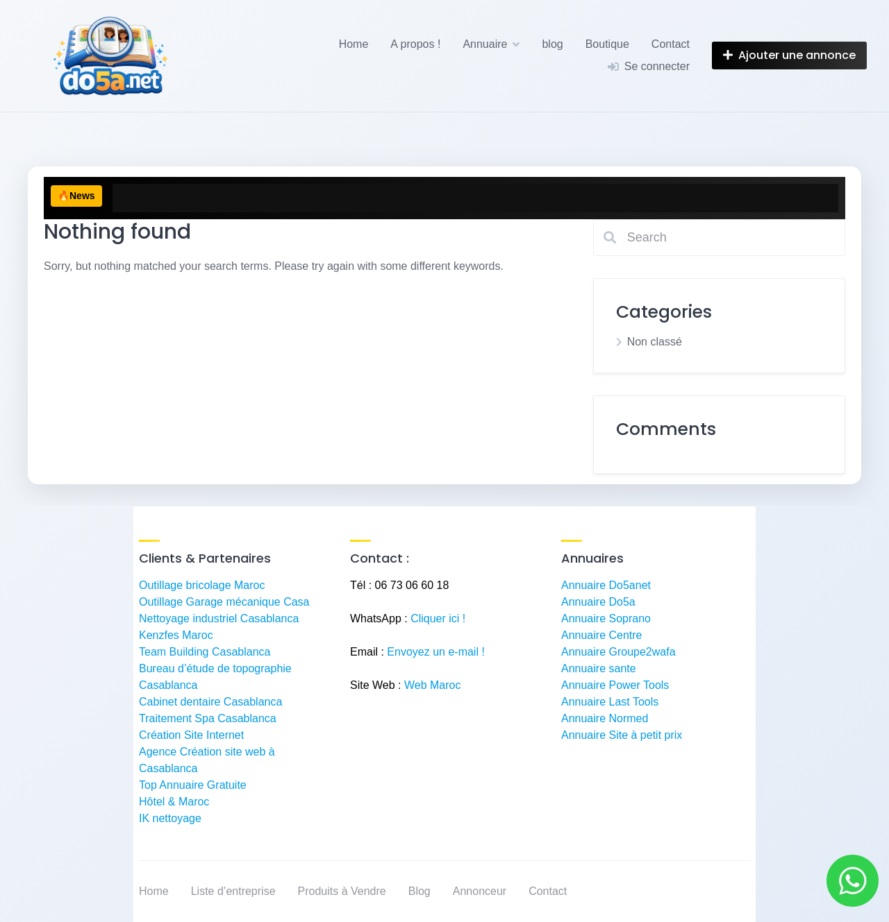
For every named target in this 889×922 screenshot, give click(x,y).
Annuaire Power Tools (615, 685)
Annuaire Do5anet (606, 585)
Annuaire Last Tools (609, 702)
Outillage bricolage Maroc (202, 585)
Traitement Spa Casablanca (207, 718)
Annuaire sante (598, 668)
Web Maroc (432, 685)
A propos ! (415, 44)
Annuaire (485, 44)
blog (552, 44)
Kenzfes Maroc (176, 635)
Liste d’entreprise (233, 891)
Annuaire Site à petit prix (621, 735)
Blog (419, 891)
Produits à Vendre (342, 891)
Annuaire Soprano (606, 618)
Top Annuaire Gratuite (193, 785)
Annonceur (479, 891)
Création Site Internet (191, 735)
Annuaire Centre (601, 635)
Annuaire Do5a (598, 602)
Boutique (607, 44)
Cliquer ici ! (437, 618)
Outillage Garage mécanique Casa (224, 602)
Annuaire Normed (604, 718)
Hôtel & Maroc (174, 802)
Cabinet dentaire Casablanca (210, 702)
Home (354, 44)
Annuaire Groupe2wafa (618, 652)
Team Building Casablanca (204, 652)
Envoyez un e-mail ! (436, 652)
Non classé (654, 342)
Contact (670, 44)
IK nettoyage (170, 818)
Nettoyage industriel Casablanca (219, 618)
